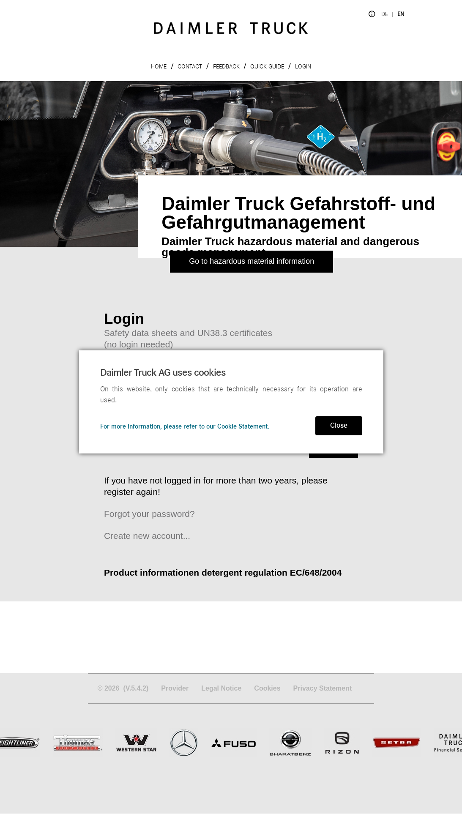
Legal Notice (221, 688)
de (384, 14)
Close (338, 425)
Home (159, 66)
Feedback (226, 66)
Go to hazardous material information (251, 261)
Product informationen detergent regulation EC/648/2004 (223, 572)
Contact (190, 66)
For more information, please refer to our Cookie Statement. (184, 426)
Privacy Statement (322, 688)
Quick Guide (267, 66)
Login (303, 66)
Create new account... (147, 536)
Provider (175, 688)
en (400, 14)
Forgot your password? (149, 514)
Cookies (267, 688)
